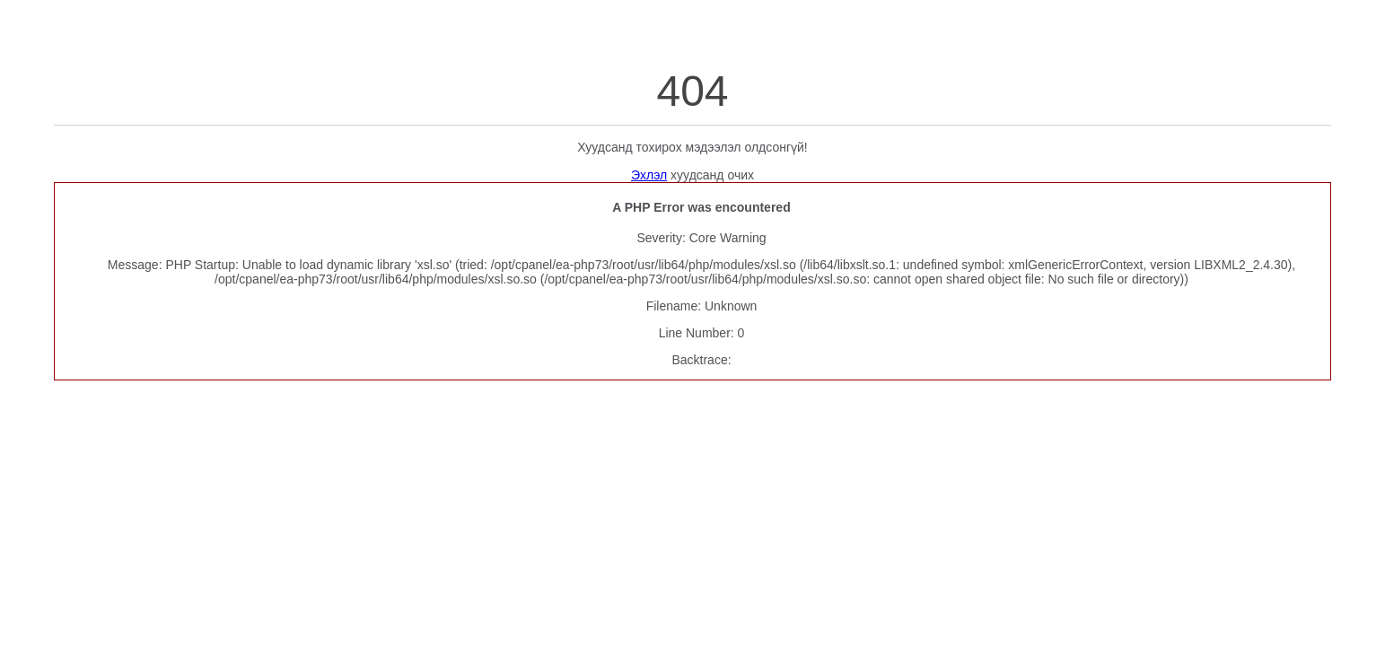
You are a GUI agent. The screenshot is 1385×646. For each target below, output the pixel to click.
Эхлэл (649, 175)
